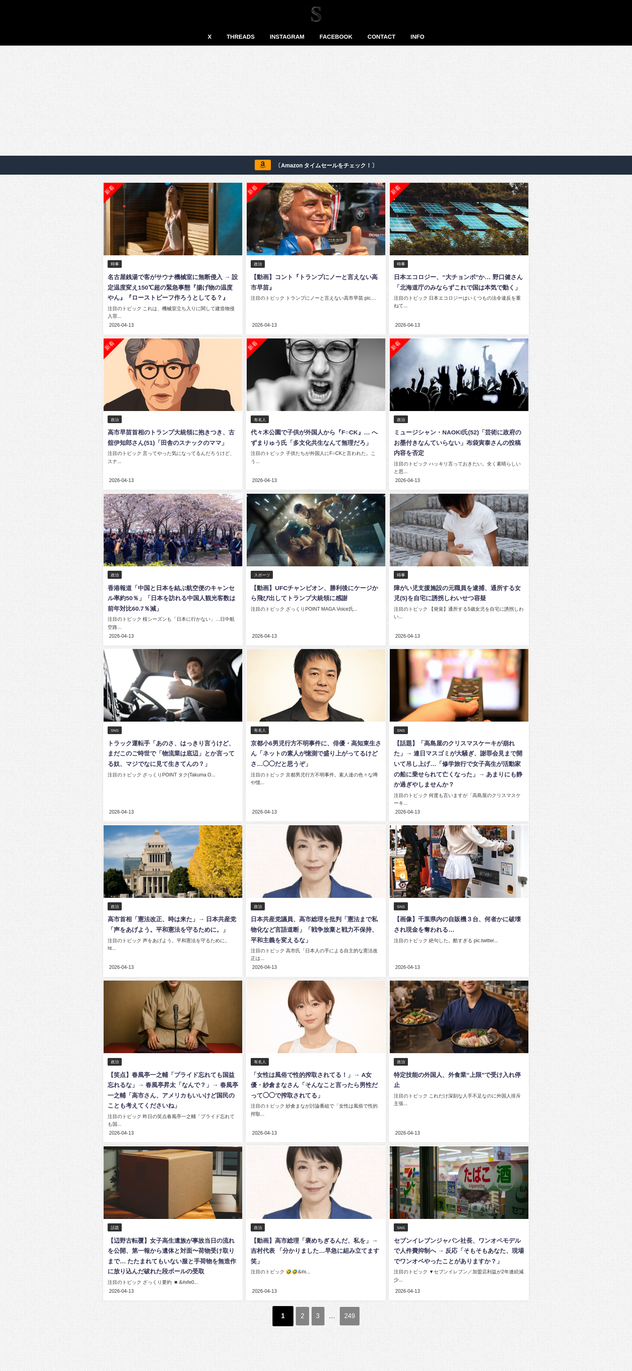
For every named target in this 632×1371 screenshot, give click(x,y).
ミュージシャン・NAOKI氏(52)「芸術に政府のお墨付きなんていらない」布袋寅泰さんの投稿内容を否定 (457, 452)
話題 (115, 1233)
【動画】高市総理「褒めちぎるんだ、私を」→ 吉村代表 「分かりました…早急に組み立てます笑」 (314, 1256)
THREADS (241, 37)
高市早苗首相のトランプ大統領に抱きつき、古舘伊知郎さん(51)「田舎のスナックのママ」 (171, 452)
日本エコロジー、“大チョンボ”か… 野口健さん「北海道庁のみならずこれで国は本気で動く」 (458, 287)
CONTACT (381, 37)
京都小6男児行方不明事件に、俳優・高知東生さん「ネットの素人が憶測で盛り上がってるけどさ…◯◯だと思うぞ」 (314, 761)
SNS (115, 738)
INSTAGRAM (287, 37)
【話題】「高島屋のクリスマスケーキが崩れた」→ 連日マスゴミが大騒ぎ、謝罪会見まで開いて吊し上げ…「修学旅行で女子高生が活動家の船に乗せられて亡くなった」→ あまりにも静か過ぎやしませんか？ (458, 771)
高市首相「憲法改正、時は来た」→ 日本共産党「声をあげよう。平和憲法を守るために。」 (172, 936)
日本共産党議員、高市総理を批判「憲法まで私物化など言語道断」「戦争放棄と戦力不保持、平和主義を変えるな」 (314, 936)
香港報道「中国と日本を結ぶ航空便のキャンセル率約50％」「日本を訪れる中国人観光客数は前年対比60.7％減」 (172, 606)
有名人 (260, 429)
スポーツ (262, 584)
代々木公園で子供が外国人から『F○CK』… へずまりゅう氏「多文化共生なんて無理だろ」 (313, 452)
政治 (258, 264)
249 (358, 1328)
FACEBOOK (336, 37)
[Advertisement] (316, 102)
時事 (115, 264)
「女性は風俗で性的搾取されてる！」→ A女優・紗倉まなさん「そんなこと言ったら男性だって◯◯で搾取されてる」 (314, 1091)
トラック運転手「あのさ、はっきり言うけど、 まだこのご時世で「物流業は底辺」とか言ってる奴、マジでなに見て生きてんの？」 (172, 761)
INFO (417, 37)
